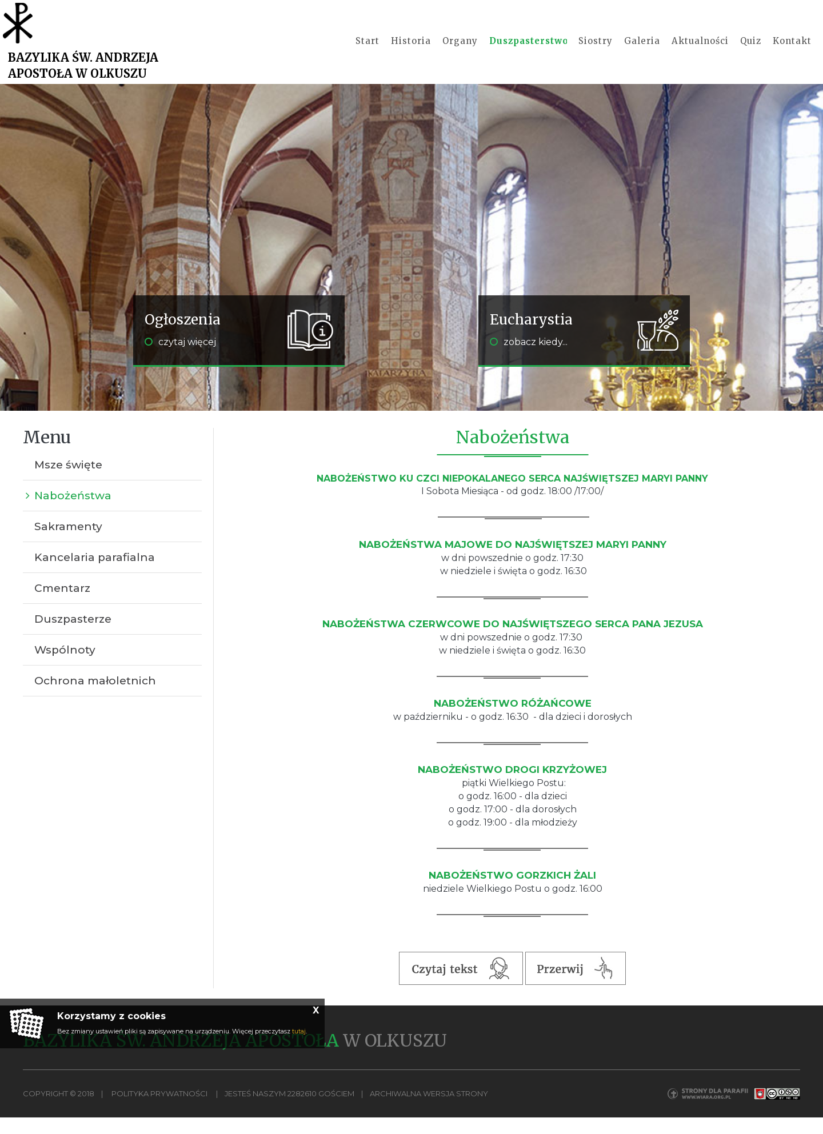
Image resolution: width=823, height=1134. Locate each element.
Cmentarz (62, 604)
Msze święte (68, 481)
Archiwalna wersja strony (429, 1110)
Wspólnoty (64, 666)
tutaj (299, 1031)
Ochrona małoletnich (95, 697)
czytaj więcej (180, 358)
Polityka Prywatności (159, 1110)
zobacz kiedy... (529, 358)
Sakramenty (68, 543)
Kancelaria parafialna (94, 573)
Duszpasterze (72, 635)
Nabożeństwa (72, 512)
